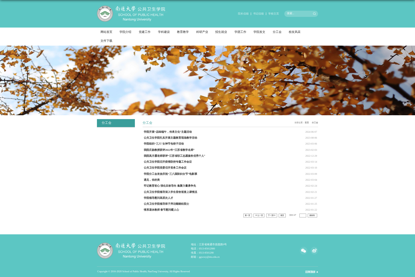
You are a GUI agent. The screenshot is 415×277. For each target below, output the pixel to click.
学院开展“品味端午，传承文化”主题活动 (168, 131)
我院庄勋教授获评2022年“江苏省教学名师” (169, 149)
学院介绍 (125, 31)
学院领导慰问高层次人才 (158, 197)
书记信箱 (258, 13)
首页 (307, 122)
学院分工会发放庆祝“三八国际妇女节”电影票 (170, 173)
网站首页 (106, 31)
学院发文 (259, 31)
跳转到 (312, 215)
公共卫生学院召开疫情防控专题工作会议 (168, 161)
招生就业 (221, 31)
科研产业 (202, 31)
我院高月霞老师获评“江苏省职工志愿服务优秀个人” (174, 155)
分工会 (277, 31)
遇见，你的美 (152, 179)
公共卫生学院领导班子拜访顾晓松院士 (166, 203)
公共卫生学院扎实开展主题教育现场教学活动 (170, 137)
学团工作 (240, 31)
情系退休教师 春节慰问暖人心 (161, 209)
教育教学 (183, 31)
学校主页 (273, 13)
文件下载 (106, 40)
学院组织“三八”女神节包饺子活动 (164, 143)
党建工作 (145, 31)
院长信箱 (243, 13)
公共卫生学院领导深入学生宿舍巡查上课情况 (170, 191)
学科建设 (164, 31)
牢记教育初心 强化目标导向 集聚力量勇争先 (170, 185)
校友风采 (295, 31)
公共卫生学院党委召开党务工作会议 (165, 167)
